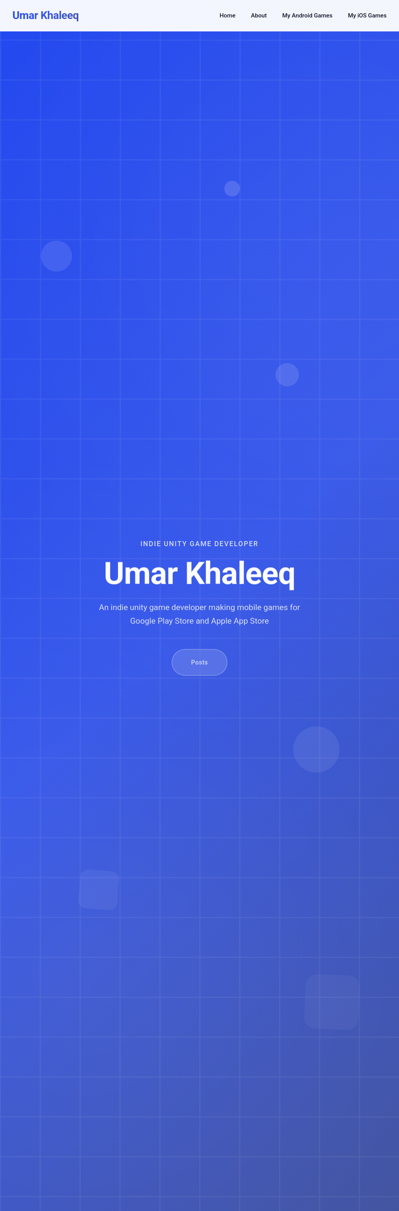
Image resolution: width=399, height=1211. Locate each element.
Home (228, 15)
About (259, 15)
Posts (199, 670)
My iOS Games (367, 15)
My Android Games (307, 15)
